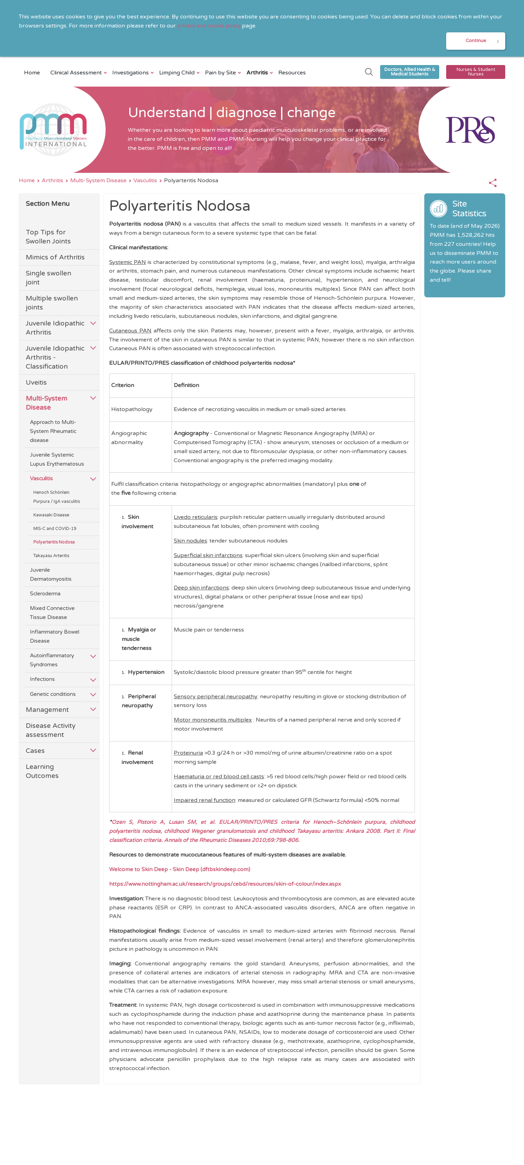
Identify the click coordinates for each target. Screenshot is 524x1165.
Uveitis (36, 383)
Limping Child (177, 73)
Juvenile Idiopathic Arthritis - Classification (55, 358)
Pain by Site (221, 73)
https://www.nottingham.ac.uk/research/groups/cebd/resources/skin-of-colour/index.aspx (229, 884)
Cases (35, 751)
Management (47, 710)
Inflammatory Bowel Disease (54, 637)
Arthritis (258, 73)
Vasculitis (145, 181)
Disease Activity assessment (50, 730)
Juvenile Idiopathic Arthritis (55, 328)
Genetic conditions (53, 695)
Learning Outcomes (42, 771)
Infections (42, 680)
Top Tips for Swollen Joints (48, 237)
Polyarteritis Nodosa (54, 543)
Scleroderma (45, 594)
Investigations (131, 73)
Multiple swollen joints (52, 303)
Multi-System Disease (98, 181)
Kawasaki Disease (51, 516)
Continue (475, 41)
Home (32, 73)
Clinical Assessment (77, 73)
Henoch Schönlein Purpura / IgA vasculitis (56, 498)
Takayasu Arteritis (51, 557)
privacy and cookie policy (210, 25)
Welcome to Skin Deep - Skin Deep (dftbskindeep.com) (181, 870)
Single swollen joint (48, 278)
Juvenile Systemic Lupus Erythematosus (57, 460)
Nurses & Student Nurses (476, 72)
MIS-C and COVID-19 (54, 529)
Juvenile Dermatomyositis (51, 575)
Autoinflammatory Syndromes (52, 661)
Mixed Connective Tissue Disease (52, 613)
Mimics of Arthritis (55, 258)
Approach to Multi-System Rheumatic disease (53, 432)
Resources (292, 73)
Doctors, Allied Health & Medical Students (409, 72)
